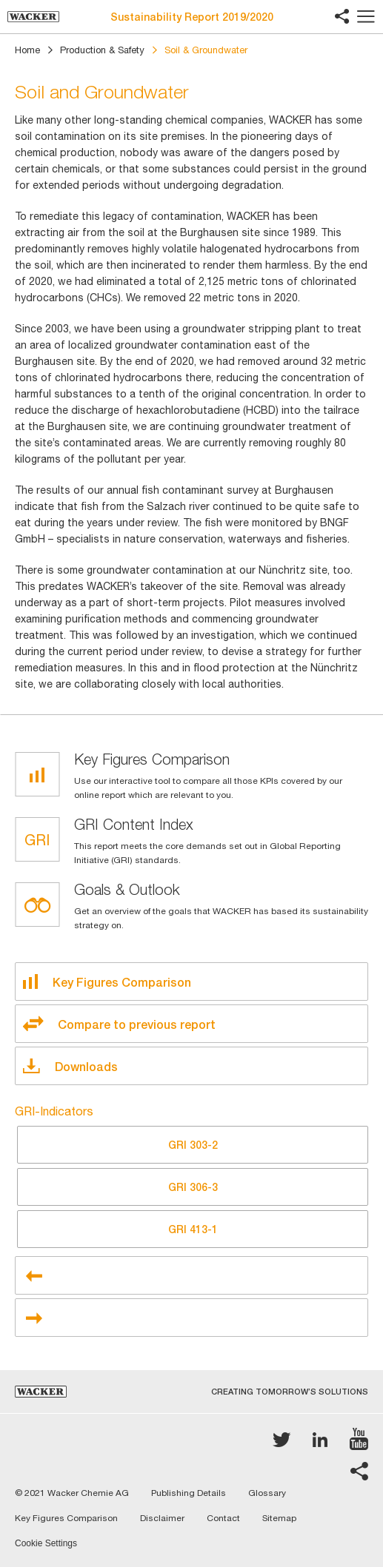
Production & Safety (102, 50)
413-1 (193, 1229)
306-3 (193, 1187)
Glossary (267, 1493)
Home (27, 50)
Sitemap (279, 1518)
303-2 (193, 1145)
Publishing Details (188, 1493)
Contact (223, 1518)
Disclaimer (162, 1518)
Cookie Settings (46, 1543)
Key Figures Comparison (66, 1518)
